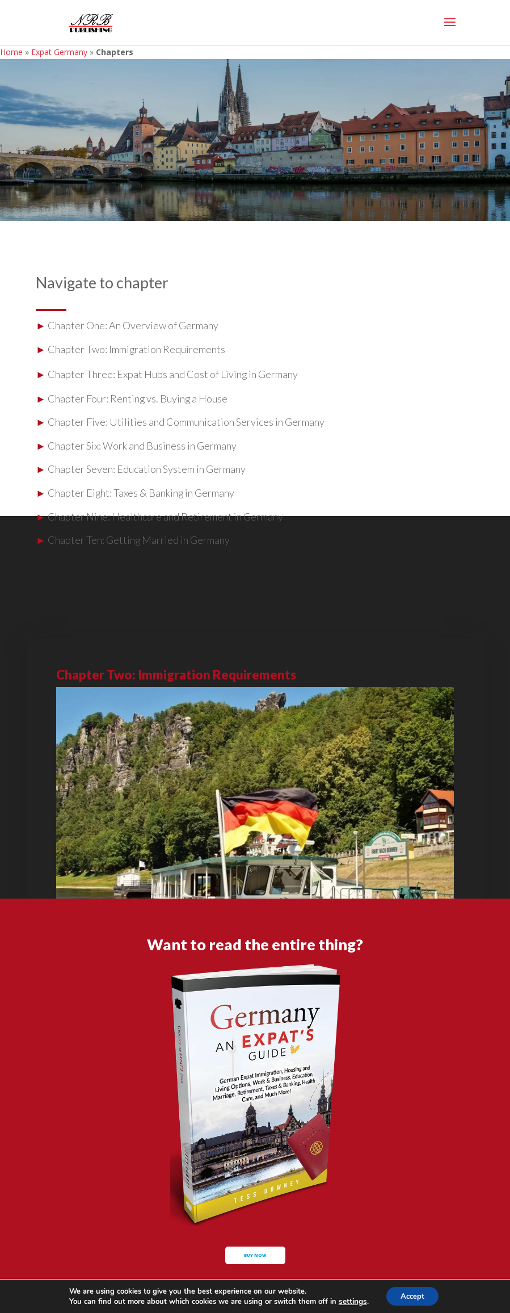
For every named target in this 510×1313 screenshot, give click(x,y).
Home (11, 52)
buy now (255, 1263)
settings (349, 1300)
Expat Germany (59, 52)
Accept (411, 1295)
